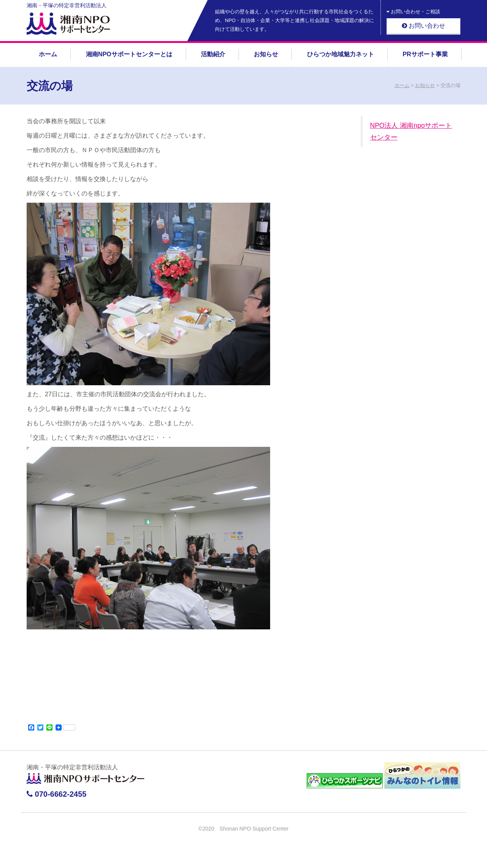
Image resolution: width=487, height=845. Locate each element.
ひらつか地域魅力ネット (340, 54)
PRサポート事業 (425, 54)
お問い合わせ (423, 25)
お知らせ (266, 54)
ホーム (48, 54)
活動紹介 (213, 54)
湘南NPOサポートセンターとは (129, 54)
